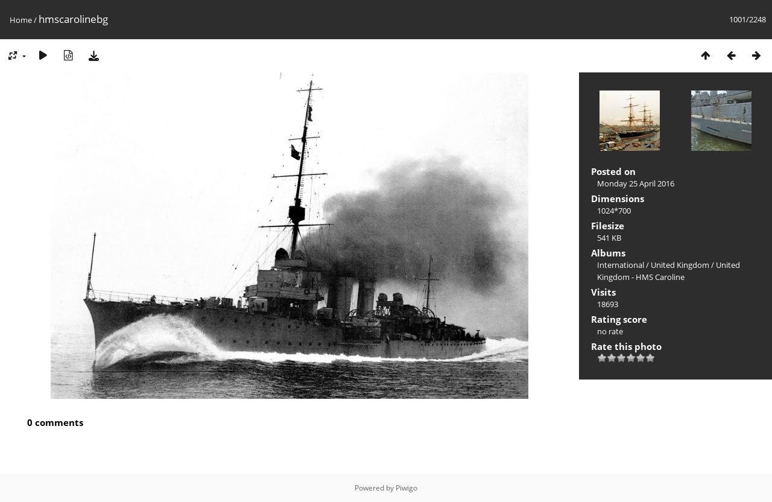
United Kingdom (680, 264)
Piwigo (406, 488)
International (620, 264)
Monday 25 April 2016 (635, 183)
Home (21, 19)
